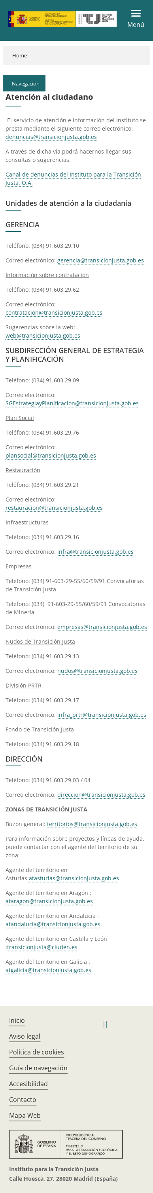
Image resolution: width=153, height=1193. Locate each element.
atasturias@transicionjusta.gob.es (74, 878)
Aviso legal (24, 1036)
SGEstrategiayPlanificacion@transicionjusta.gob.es (72, 403)
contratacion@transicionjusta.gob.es (54, 312)
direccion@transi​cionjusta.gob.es (101, 794)
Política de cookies (36, 1052)
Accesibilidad (28, 1083)
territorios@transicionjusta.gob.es (92, 824)
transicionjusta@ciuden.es (42, 947)
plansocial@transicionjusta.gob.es (51, 455)
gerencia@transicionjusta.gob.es (100, 260)
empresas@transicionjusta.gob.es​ (102, 627)
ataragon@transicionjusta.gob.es (49, 901)
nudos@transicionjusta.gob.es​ (97, 670)
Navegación (26, 83)
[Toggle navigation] (133, 18)
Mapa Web (25, 1115)
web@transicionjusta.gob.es (43, 335)
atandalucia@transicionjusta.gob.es (53, 924)
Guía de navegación (38, 1068)
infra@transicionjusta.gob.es (95, 551)
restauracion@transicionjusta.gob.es (54, 507)
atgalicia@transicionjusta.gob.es (48, 970)
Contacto (22, 1099)
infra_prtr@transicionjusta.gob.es (101, 714)
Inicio (17, 1020)
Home (19, 55)
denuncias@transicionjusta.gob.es (51, 137)
